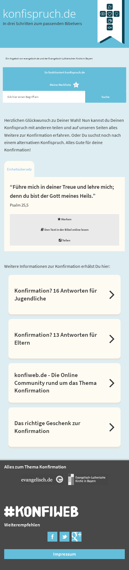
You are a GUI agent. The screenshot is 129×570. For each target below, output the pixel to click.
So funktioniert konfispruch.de (64, 72)
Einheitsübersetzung (19, 169)
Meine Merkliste (64, 85)
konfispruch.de (39, 13)
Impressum (64, 554)
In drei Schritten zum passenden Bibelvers (42, 23)
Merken (64, 219)
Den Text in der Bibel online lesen (65, 230)
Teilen (64, 240)
